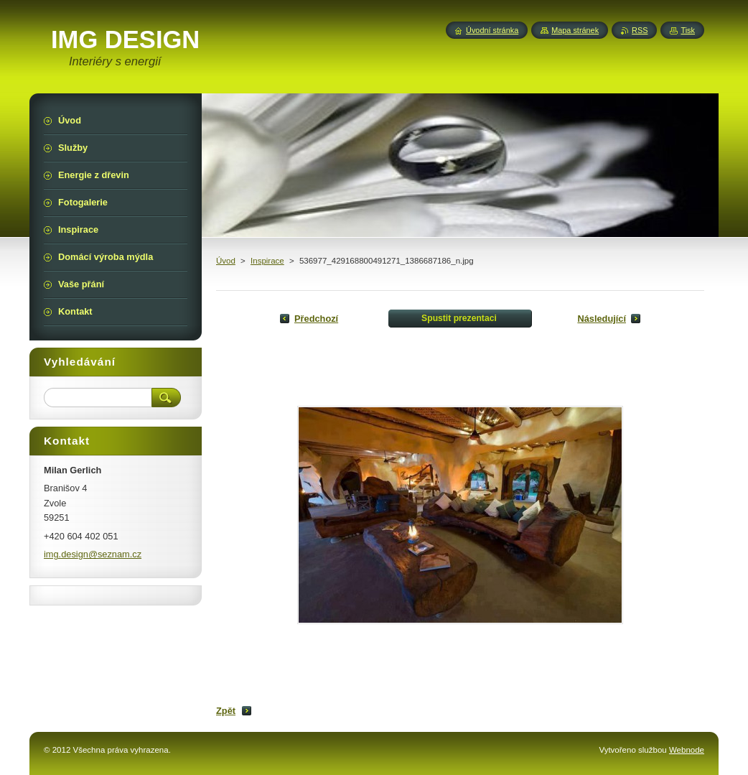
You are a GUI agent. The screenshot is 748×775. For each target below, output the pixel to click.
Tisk (688, 30)
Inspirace (267, 260)
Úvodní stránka (492, 30)
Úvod (225, 260)
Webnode (686, 750)
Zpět (225, 710)
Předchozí (316, 318)
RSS (640, 30)
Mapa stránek (575, 30)
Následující (601, 318)
